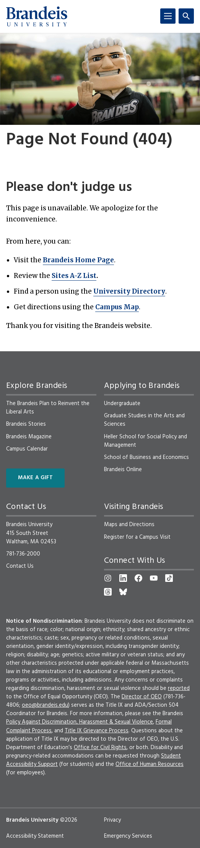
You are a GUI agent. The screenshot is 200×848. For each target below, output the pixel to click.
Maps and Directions (129, 524)
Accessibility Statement (35, 836)
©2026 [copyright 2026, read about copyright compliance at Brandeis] (68, 820)
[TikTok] (169, 578)
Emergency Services (128, 836)
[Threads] (108, 592)
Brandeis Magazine (29, 436)
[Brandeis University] (36, 16)
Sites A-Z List (74, 275)
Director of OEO (142, 696)
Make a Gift (35, 477)
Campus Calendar (27, 449)
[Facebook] (138, 578)
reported (179, 688)
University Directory (129, 291)
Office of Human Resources (149, 764)
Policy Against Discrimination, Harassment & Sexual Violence (79, 722)
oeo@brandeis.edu (45, 705)
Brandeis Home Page (78, 260)
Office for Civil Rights (100, 747)
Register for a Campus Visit (137, 537)
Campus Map (117, 307)
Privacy (112, 820)
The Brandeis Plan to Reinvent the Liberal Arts (47, 408)
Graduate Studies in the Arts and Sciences (144, 420)
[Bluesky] (123, 592)
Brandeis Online (123, 469)
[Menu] (168, 16)
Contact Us (20, 566)
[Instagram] (108, 578)
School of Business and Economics (146, 457)
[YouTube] (154, 578)
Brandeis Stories (26, 424)
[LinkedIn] (123, 578)
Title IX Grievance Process (96, 730)
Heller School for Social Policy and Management (145, 441)
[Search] (186, 16)
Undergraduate (122, 403)
